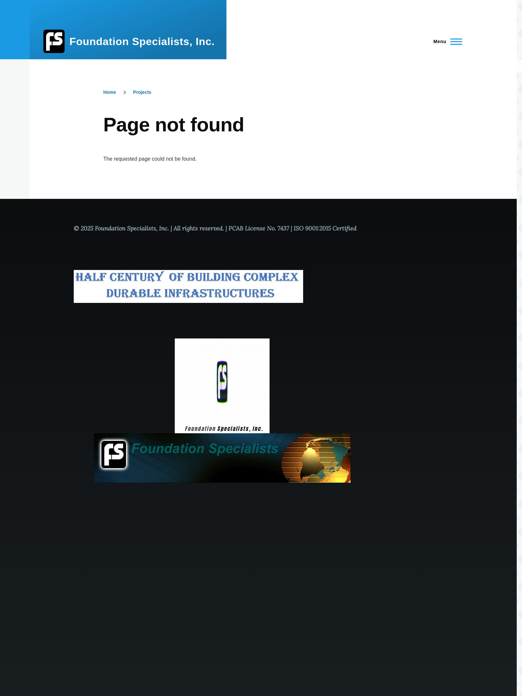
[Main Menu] (446, 41)
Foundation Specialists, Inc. (142, 41)
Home (109, 92)
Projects (142, 92)
